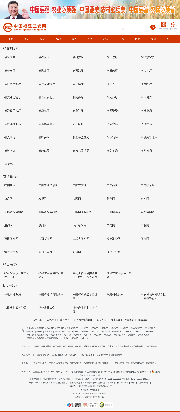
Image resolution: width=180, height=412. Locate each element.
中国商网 (58, 346)
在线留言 (142, 319)
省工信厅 (60, 328)
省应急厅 (130, 331)
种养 (137, 39)
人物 (121, 39)
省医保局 (108, 335)
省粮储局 (40, 338)
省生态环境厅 (149, 328)
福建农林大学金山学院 (139, 383)
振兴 (74, 39)
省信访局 (131, 335)
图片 (169, 39)
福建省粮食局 (76, 363)
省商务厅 (86, 331)
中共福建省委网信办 (42, 355)
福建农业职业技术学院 (156, 363)
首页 (11, 39)
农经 (90, 39)
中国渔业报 (94, 390)
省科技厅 (50, 328)
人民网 (95, 346)
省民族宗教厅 (72, 328)
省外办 (39, 331)
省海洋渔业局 (42, 335)
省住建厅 (30, 331)
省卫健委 (106, 331)
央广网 (79, 346)
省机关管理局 (143, 335)
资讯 (26, 39)
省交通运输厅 (60, 331)
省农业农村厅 (74, 331)
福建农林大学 (138, 363)
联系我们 (51, 319)
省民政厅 (94, 328)
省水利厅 (48, 331)
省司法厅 (104, 328)
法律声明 (64, 319)
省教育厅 (40, 328)
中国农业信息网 (33, 346)
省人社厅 (124, 328)
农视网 (87, 346)
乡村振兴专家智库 (83, 319)
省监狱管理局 (52, 338)
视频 (58, 39)
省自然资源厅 (136, 328)
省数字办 (30, 338)
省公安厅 (84, 328)
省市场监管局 (56, 335)
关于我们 (37, 319)
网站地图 (115, 319)
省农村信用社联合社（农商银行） (99, 363)
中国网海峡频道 (154, 346)
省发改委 (30, 328)
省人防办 (98, 335)
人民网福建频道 (123, 346)
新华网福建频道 (138, 346)
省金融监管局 (119, 335)
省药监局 (74, 338)
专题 (153, 39)
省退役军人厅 (118, 331)
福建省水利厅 (103, 355)
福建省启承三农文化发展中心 (55, 383)
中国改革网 (68, 346)
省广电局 (68, 335)
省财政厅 (114, 328)
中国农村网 (47, 346)
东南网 (111, 346)
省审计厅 (140, 331)
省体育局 (78, 335)
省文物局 (64, 338)
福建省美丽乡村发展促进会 (81, 383)
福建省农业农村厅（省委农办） (66, 355)
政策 (105, 39)
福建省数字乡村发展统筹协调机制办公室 (95, 386)
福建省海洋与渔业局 (38, 363)
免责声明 (101, 319)
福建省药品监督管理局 (59, 363)
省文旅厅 (96, 331)
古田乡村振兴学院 (123, 363)
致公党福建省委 (89, 355)
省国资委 (150, 331)
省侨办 (83, 338)
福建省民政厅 (117, 355)
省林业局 (30, 335)
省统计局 (88, 335)
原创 (42, 39)
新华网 (103, 346)
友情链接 (129, 319)
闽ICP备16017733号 (64, 372)
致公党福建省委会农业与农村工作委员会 (111, 383)
